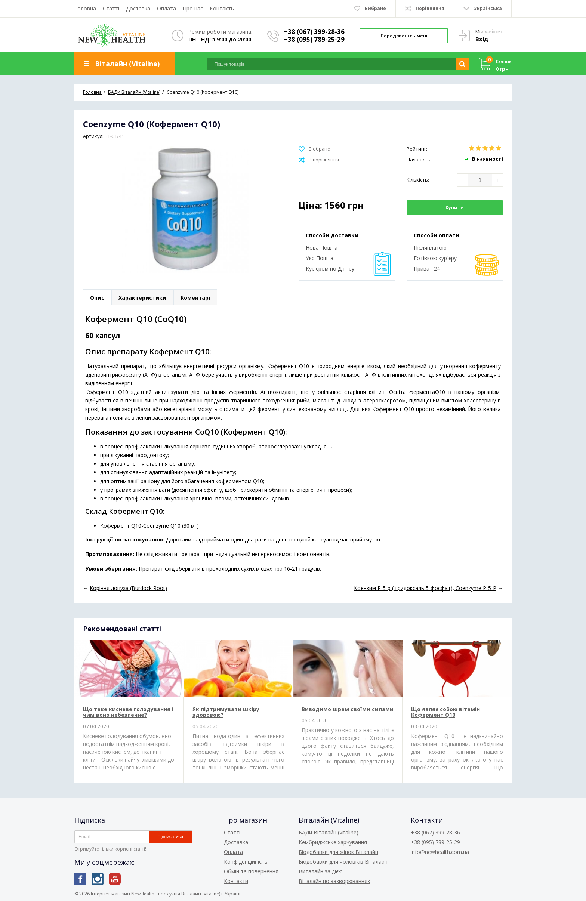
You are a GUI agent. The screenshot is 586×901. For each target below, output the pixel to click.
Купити (454, 207)
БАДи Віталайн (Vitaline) (328, 832)
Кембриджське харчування (333, 842)
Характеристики (142, 297)
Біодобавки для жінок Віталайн (338, 851)
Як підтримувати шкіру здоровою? (225, 712)
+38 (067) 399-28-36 (314, 31)
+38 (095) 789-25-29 (314, 39)
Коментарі (195, 297)
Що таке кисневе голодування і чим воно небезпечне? (128, 712)
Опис (97, 297)
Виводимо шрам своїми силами (348, 709)
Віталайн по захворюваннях (334, 881)
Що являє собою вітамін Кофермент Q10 (445, 712)
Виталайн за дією (321, 871)
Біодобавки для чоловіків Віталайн (343, 861)
